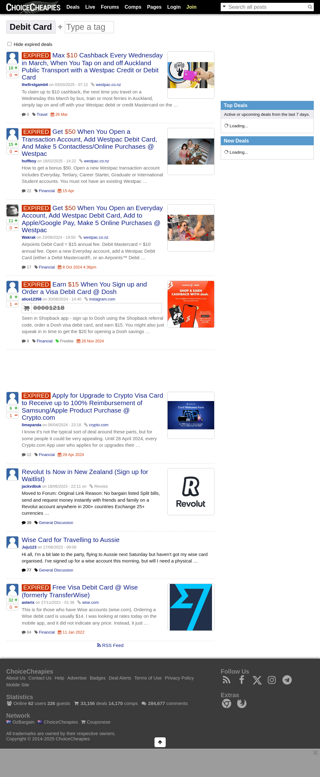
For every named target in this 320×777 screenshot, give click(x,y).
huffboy (29, 161)
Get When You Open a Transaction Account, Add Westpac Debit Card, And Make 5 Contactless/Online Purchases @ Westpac (89, 142)
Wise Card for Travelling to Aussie (70, 539)
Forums (110, 7)
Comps (132, 7)
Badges (98, 677)
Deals (73, 7)
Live (90, 7)
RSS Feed (110, 645)
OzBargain (20, 722)
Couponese (95, 722)
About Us (15, 677)
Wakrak (29, 237)
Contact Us (40, 677)
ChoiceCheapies (58, 722)
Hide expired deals (29, 44)
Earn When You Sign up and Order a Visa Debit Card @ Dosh (84, 288)
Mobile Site (17, 684)
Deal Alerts (120, 677)
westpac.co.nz (108, 84)
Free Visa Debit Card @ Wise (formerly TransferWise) (80, 591)
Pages (154, 7)
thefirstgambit (35, 84)
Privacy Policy (179, 677)
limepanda (31, 424)
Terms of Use (148, 677)
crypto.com (98, 424)
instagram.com (102, 299)
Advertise (77, 677)
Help (59, 677)
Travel (42, 114)
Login (174, 7)
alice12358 (32, 299)
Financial (47, 190)
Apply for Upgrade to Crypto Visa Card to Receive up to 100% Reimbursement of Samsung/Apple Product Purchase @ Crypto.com (92, 406)
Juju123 (29, 547)
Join (191, 7)
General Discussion (56, 522)
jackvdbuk (31, 486)
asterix (28, 602)
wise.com (90, 602)
